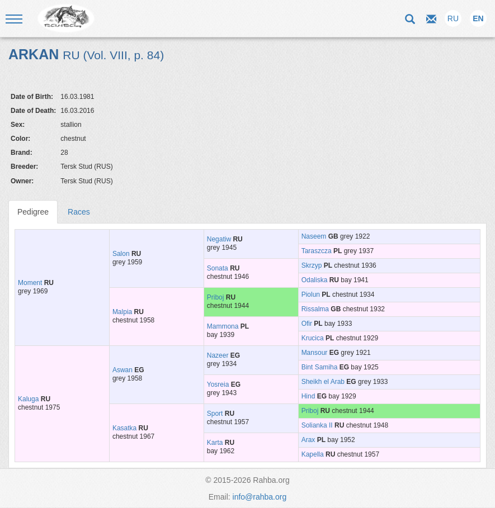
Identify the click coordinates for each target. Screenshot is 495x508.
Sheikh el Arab (323, 382)
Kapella (312, 454)
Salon (121, 254)
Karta (215, 443)
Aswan (122, 370)
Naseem (314, 236)
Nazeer (218, 355)
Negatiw (219, 239)
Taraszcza (316, 251)
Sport (215, 413)
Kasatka (124, 428)
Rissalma (315, 309)
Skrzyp (311, 265)
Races (79, 211)
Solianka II (317, 425)
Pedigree (33, 211)
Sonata (217, 268)
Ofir (306, 323)
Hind (308, 396)
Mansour (314, 353)
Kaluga (28, 399)
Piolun (310, 294)
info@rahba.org (260, 496)
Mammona (223, 326)
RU (453, 18)
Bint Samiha (319, 367)
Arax (308, 440)
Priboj (215, 297)
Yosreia (218, 384)
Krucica (312, 338)
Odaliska (314, 280)
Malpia (122, 312)
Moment (30, 283)
